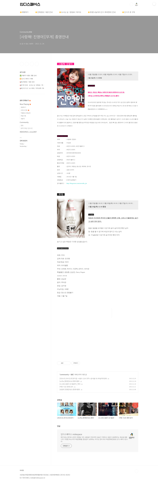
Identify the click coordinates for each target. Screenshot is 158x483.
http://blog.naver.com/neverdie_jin (77, 183)
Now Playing (25, 104)
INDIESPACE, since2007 (28, 132)
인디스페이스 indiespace (71, 434)
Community (64, 374)
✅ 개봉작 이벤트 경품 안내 (28, 75)
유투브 (37, 64)
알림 (72, 374)
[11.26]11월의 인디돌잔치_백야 (69, 384)
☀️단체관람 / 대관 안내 (43, 12)
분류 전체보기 (25, 100)
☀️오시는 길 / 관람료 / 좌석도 (70, 12)
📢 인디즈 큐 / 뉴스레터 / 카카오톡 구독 (32, 88)
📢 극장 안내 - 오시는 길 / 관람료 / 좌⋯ (32, 85)
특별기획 (23, 116)
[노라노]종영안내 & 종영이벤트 (69, 381)
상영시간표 (25, 110)
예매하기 (23, 107)
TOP (136, 471)
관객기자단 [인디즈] (27, 128)
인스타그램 (27, 64)
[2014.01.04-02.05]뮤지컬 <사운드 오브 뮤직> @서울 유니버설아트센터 (83, 378)
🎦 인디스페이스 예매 (26, 79)
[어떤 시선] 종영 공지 (66, 387)
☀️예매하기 (24, 12)
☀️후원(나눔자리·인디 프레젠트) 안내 (101, 12)
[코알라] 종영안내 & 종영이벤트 (69, 389)
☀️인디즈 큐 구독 (128, 12)
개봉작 (23, 119)
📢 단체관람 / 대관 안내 (27, 82)
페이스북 (22, 64)
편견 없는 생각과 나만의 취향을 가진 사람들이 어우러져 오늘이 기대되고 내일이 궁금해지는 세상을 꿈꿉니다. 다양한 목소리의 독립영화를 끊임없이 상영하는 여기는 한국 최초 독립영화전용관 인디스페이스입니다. (94, 439)
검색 (131, 4)
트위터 (32, 64)
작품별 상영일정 (25, 113)
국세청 (22, 470)
